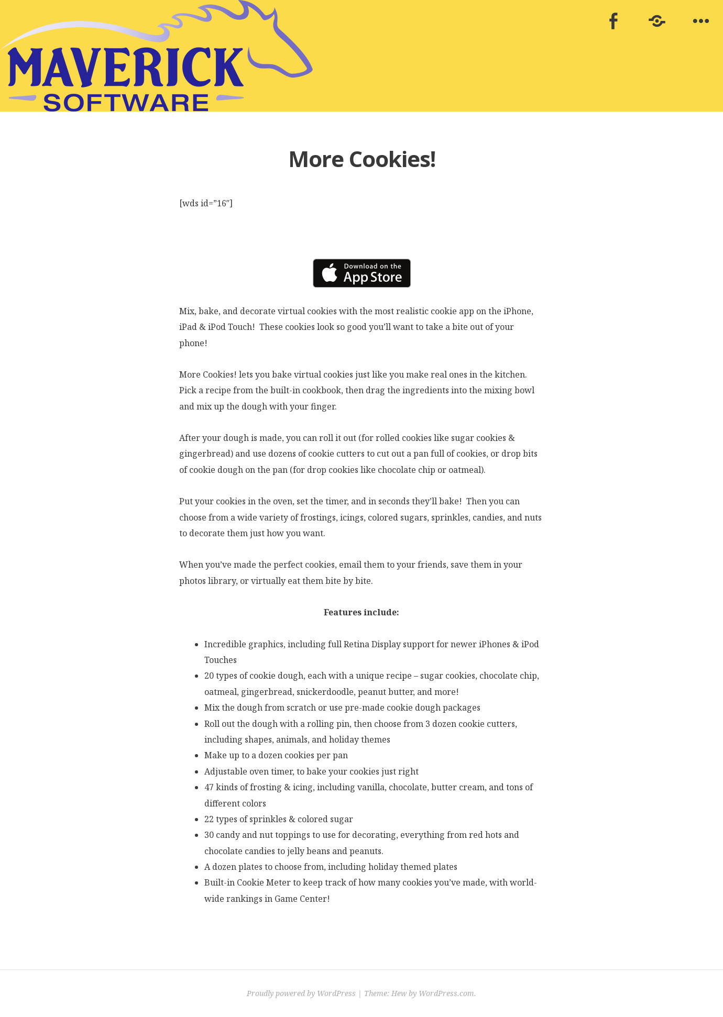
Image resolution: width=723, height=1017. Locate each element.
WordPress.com (446, 993)
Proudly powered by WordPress (301, 993)
